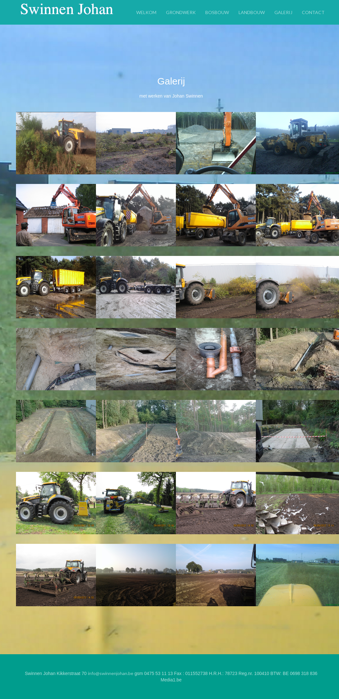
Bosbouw (217, 12)
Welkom (146, 12)
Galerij (283, 12)
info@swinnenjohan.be (110, 673)
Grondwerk (181, 12)
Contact (313, 12)
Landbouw (252, 12)
